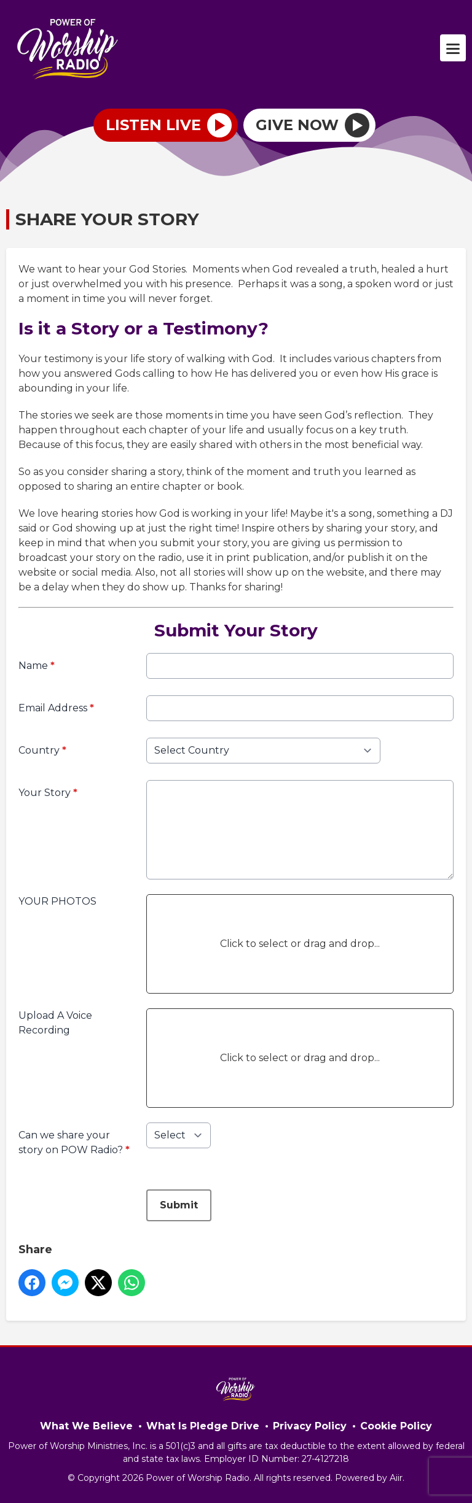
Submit (179, 1205)
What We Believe (86, 1426)
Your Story (47, 792)
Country (42, 750)
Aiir (396, 1477)
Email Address (56, 708)
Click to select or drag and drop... (300, 943)
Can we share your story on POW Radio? (74, 1142)
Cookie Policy (396, 1426)
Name (36, 665)
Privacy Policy (310, 1426)
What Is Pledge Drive (202, 1426)
